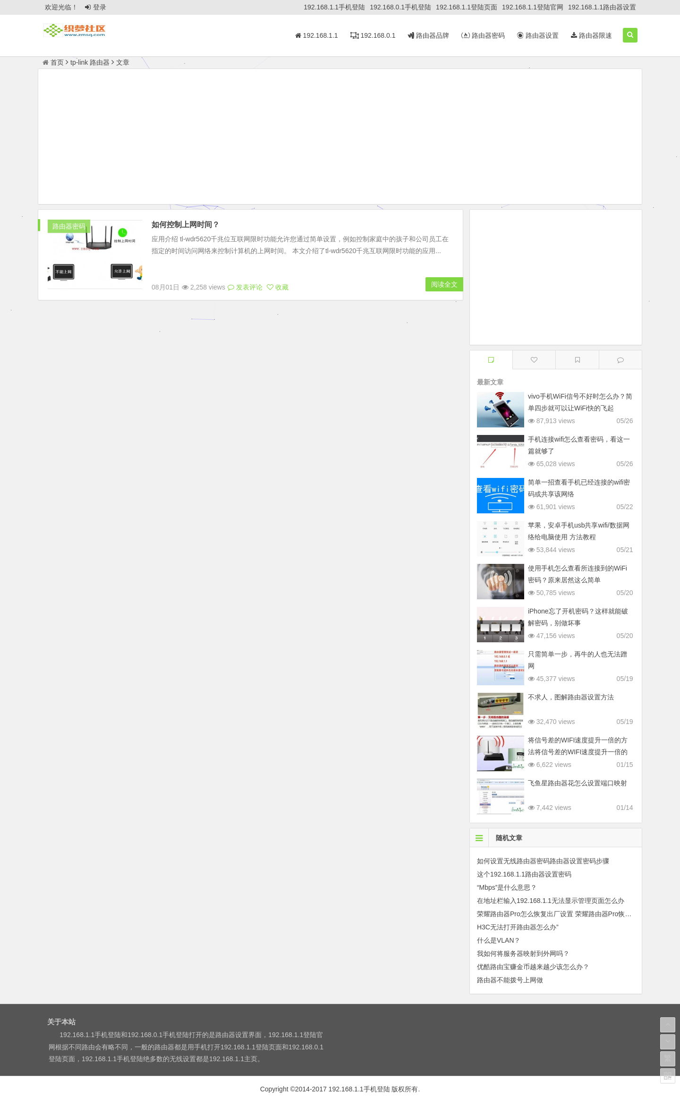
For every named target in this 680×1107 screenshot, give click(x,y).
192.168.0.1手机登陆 (400, 7)
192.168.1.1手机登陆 (334, 7)
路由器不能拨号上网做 (510, 980)
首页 (53, 62)
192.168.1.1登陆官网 (532, 7)
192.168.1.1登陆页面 (466, 7)
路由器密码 (483, 35)
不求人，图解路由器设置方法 (571, 697)
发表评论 (245, 287)
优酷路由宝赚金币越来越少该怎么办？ (533, 967)
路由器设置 (538, 35)
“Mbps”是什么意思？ (507, 887)
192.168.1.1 (316, 35)
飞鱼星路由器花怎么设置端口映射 (577, 783)
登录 (95, 7)
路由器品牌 (428, 35)
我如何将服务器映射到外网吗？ (523, 953)
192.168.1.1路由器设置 (602, 7)
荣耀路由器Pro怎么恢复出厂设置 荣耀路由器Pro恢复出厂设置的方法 (577, 914)
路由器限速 (591, 35)
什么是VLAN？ (499, 940)
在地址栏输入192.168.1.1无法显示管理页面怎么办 (550, 900)
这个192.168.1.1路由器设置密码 (524, 874)
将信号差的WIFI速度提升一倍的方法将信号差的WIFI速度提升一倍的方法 (578, 751)
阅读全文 (444, 284)
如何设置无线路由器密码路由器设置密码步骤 (543, 861)
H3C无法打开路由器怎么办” (518, 927)
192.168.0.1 (373, 35)
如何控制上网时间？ (186, 225)
